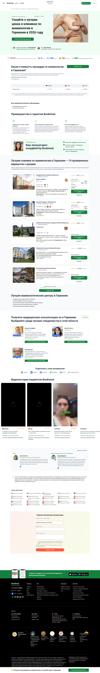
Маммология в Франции (81, 502)
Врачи (28, 588)
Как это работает (41, 588)
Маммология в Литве (17, 501)
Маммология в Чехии (17, 504)
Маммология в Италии (17, 498)
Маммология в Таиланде (34, 502)
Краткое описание (40, 533)
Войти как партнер (65, 588)
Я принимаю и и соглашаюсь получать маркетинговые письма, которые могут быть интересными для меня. (50, 542)
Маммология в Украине (65, 502)
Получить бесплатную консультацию (36, 341)
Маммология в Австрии (18, 493)
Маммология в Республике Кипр (34, 499)
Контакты (39, 599)
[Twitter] (20, 597)
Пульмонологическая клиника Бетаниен (48, 248)
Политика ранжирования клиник (81, 595)
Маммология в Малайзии (34, 501)
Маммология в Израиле (49, 496)
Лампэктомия (16, 89)
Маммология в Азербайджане (35, 493)
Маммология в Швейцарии (34, 504)
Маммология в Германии (81, 493)
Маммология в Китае (48, 498)
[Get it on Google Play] (83, 574)
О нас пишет (16, 588)
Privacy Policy (57, 545)
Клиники (29, 586)
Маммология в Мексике (49, 501)
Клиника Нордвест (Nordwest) (45, 202)
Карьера (39, 597)
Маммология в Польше (80, 501)
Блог (28, 591)
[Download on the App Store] (73, 574)
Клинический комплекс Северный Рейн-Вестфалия (51, 223)
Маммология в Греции (17, 496)
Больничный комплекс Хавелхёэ (46, 268)
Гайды (28, 593)
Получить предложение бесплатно (78, 670)
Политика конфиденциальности (80, 588)
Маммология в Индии (64, 496)
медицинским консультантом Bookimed (64, 453)
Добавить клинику (65, 586)
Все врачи (85, 317)
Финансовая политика (78, 593)
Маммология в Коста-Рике (65, 498)
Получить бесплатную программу (23, 39)
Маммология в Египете (33, 496)
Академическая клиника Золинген (46, 175)
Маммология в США (17, 502)
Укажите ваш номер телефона (43, 518)
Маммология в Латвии (80, 498)
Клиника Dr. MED (90, 437)
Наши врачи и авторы (42, 591)
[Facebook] (12, 597)
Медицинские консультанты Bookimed (46, 593)
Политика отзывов (77, 591)
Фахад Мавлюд (62, 455)
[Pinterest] (23, 597)
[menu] (3, 3)
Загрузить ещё (50, 290)
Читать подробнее (15, 79)
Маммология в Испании (81, 496)
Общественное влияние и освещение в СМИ (47, 595)
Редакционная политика (79, 599)
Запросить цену (78, 66)
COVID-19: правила (77, 597)
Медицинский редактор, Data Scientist (26, 49)
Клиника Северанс (65, 437)
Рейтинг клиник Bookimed (17, 167)
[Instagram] (15, 597)
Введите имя (39, 526)
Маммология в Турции (49, 502)
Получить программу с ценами (79, 191)
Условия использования (47, 541)
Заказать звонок (86, 3)
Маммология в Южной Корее (50, 504)
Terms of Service (39, 546)
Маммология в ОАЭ (64, 501)
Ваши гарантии (30, 595)
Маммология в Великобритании (47, 494)
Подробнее (79, 195)
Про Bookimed (40, 586)
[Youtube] (18, 597)
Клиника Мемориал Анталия (15, 437)
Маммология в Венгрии (65, 493)
